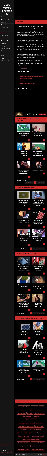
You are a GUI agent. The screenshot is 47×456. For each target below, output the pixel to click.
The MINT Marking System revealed (23, 332)
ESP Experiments (27, 416)
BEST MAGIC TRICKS (5, 19)
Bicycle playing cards (23, 442)
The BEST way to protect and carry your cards (24, 268)
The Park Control (38, 170)
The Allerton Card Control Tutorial (38, 135)
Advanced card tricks (24, 406)
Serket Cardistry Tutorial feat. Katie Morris (23, 171)
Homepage (3, 16)
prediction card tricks (37, 446)
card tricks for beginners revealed (31, 439)
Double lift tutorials (31, 419)
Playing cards (4, 46)
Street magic (21, 410)
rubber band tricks (39, 413)
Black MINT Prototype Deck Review (38, 352)
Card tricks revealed (7, 444)
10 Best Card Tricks (5, 60)
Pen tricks (29, 413)
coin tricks (36, 416)
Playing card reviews (26, 78)
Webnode (44, 454)
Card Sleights (24, 429)
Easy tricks (3, 22)
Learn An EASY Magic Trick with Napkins (38, 286)
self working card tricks (38, 449)
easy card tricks (39, 426)
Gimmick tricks (4, 27)
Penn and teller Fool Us (38, 410)
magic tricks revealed (37, 436)
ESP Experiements (5, 30)
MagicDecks (3, 43)
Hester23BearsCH (5, 38)
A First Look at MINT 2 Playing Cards (38, 332)
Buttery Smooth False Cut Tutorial (23, 135)
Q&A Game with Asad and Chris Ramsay (38, 268)
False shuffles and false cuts (25, 426)
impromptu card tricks (23, 449)
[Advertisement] (31, 390)
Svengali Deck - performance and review (24, 370)
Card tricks (23, 81)
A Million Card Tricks (6, 40)
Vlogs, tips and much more (27, 83)
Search (2, 55)
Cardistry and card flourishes (26, 423)
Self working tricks (5, 24)
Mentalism (21, 433)
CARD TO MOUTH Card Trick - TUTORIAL (24, 240)
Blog (2, 52)
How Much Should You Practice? (38, 304)
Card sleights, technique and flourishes (31, 76)
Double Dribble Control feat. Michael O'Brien (38, 153)
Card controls (39, 423)
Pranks (41, 406)
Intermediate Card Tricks (37, 442)
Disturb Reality (4, 35)
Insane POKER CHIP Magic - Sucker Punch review (24, 304)
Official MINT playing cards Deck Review (23, 351)
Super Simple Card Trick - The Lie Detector (38, 222)
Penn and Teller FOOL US (6, 49)
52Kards (3, 32)
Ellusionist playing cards (37, 433)
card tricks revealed (24, 436)
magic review (21, 413)
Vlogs (28, 410)
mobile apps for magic (35, 429)
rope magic (34, 406)
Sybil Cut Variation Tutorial (23, 153)
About (2, 58)
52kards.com (24, 68)
